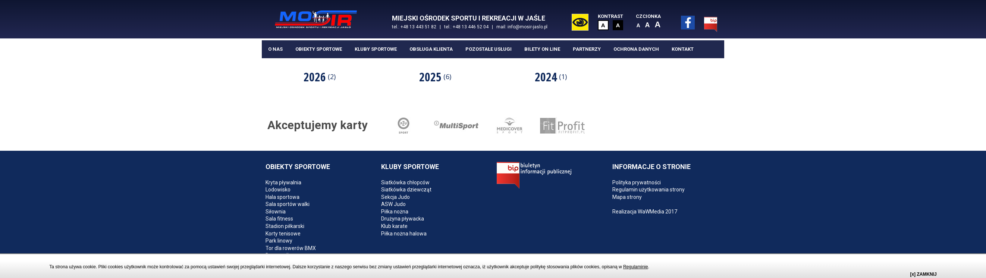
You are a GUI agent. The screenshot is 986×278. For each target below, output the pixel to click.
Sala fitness (279, 219)
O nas (275, 49)
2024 (551, 77)
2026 (320, 77)
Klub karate (394, 226)
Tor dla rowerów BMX (291, 248)
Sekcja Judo (395, 197)
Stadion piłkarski (285, 226)
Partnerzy (587, 49)
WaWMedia (651, 212)
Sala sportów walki (288, 204)
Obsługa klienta (431, 49)
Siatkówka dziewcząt (406, 190)
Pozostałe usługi (488, 49)
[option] (319, 76)
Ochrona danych (636, 49)
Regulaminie (635, 266)
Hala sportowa (282, 197)
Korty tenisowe (283, 234)
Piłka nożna (394, 212)
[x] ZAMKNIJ (923, 274)
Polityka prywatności (636, 182)
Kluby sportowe (376, 49)
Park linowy (279, 241)
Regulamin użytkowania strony (648, 190)
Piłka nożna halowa (404, 234)
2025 (435, 77)
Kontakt (683, 49)
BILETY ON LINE (542, 49)
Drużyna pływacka (402, 219)
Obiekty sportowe (318, 49)
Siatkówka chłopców (405, 182)
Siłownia (276, 212)
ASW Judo (393, 204)
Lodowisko (278, 190)
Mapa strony (627, 197)
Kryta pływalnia (283, 182)
